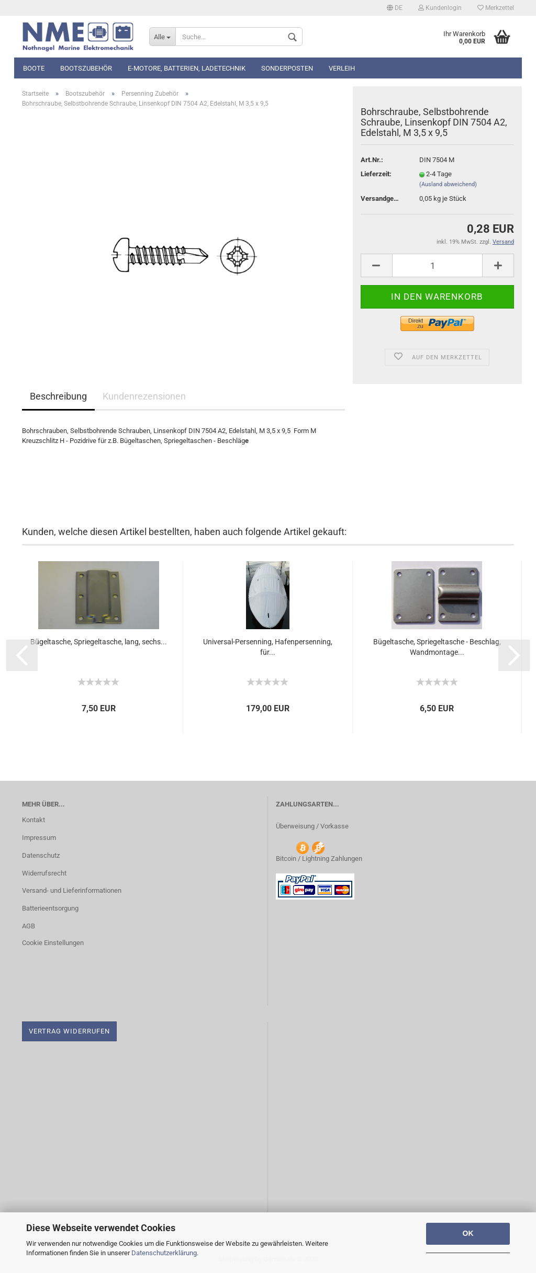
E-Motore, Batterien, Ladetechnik (186, 68)
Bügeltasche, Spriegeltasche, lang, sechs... (98, 642)
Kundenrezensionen (144, 396)
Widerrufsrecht (44, 873)
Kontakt (33, 820)
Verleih (342, 68)
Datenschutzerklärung (164, 1253)
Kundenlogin (440, 8)
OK (468, 1233)
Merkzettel (495, 8)
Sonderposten (287, 68)
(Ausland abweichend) (448, 184)
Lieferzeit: (376, 174)
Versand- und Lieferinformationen (71, 890)
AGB (28, 926)
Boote (33, 68)
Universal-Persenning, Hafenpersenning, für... (267, 647)
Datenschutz (41, 855)
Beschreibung (58, 396)
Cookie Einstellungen (53, 943)
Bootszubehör (86, 68)
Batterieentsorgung (50, 908)
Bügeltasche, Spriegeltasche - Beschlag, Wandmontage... (437, 647)
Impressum (39, 838)
